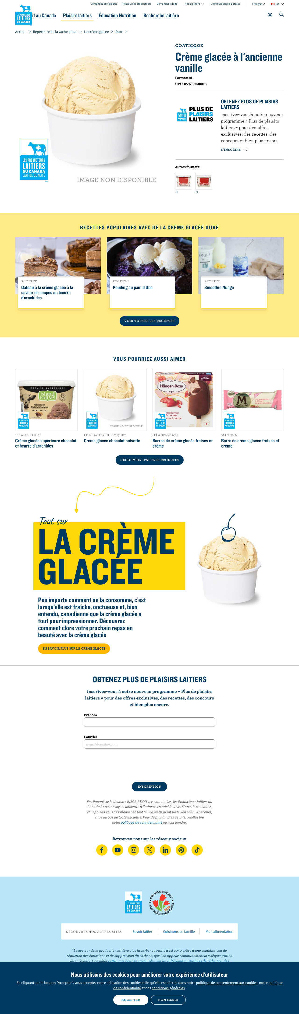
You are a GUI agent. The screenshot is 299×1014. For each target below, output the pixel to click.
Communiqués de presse (225, 3)
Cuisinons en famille (179, 931)
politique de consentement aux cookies (226, 982)
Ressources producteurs (137, 3)
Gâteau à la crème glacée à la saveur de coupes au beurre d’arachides (47, 293)
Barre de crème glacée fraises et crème (250, 443)
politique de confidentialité (141, 822)
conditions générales (168, 988)
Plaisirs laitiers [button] (103, 15)
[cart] (270, 15)
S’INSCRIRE (234, 149)
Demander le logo (167, 3)
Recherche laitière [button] (198, 15)
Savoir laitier (142, 931)
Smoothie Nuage (219, 287)
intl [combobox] (278, 4)
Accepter (130, 1000)
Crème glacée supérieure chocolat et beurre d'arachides (45, 443)
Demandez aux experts (104, 3)
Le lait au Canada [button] (60, 15)
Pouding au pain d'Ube (133, 287)
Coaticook (189, 45)
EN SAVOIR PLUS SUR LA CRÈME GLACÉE (74, 648)
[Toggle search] (281, 15)
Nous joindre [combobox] (192, 3)
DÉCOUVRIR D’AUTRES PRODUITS (149, 460)
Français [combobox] (257, 4)
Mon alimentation (219, 931)
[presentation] (149, 765)
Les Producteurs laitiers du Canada (23, 14)
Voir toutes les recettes (149, 321)
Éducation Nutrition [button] (149, 15)
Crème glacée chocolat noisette (112, 440)
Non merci (168, 1000)
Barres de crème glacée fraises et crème (183, 443)
